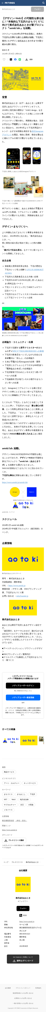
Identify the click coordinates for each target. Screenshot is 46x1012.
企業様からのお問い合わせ (23, 998)
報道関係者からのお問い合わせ (23, 993)
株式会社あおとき (32, 862)
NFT (5, 799)
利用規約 (38, 988)
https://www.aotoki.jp (16, 585)
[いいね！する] (4, 59)
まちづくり (8, 794)
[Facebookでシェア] (15, 59)
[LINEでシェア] (20, 59)
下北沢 (32, 794)
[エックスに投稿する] (11, 59)
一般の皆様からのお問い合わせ (23, 1003)
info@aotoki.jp (22, 596)
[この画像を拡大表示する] (10, 740)
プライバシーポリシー (23, 988)
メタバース (8, 810)
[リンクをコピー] (31, 59)
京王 (22, 805)
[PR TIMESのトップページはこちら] (10, 3)
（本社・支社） (21, 821)
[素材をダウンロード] (27, 59)
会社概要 (8, 988)
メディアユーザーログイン (23, 686)
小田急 (30, 805)
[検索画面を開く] (43, 2)
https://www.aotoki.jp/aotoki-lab (15, 482)
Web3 (13, 799)
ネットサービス (30, 783)
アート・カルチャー (11, 783)
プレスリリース (17, 862)
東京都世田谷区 (8, 821)
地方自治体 (24, 799)
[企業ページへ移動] (23, 885)
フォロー (23, 908)
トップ (6, 862)
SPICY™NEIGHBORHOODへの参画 (28, 351)
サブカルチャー (10, 805)
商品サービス (9, 772)
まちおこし (21, 794)
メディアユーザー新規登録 (23, 697)
